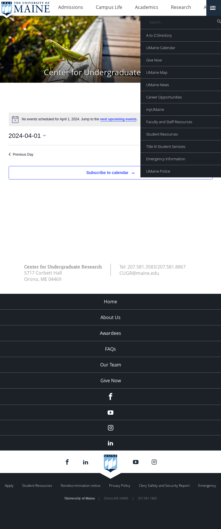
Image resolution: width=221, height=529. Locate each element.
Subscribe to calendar (107, 172)
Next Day (203, 154)
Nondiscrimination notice (80, 485)
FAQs (110, 349)
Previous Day (21, 154)
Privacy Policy (119, 485)
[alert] (111, 119)
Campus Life (100, 8)
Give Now (110, 380)
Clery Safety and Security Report (164, 485)
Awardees (110, 333)
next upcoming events (118, 119)
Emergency (207, 485)
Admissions (67, 8)
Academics (132, 8)
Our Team (110, 365)
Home (110, 301)
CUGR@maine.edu (139, 273)
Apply (9, 485)
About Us (188, 8)
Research (161, 8)
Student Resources (37, 485)
